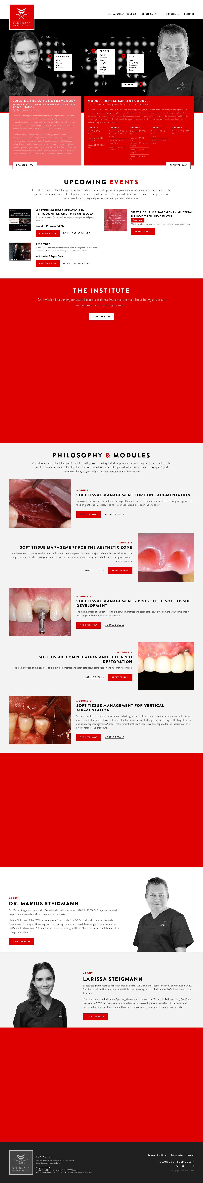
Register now (24, 164)
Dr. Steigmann (150, 14)
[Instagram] (193, 1166)
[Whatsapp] (177, 1166)
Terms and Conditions (157, 1154)
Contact (189, 14)
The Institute (171, 14)
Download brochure (76, 233)
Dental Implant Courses (122, 14)
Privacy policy (177, 1154)
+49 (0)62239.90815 (60, 1172)
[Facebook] (188, 1166)
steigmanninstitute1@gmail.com (80, 1172)
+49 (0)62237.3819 (43, 1172)
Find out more (101, 316)
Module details (114, 514)
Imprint (190, 1154)
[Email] (182, 1166)
